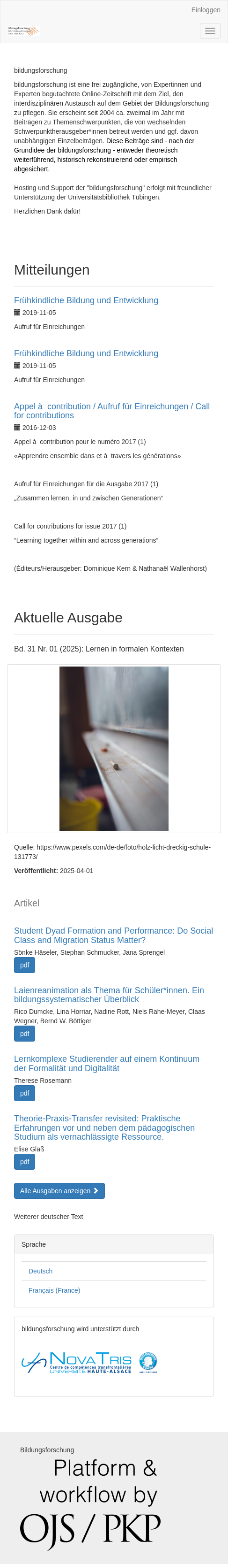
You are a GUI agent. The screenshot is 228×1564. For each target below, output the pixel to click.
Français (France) (54, 1290)
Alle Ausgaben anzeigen (59, 1191)
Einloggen (206, 10)
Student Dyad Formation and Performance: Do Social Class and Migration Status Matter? (113, 935)
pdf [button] (24, 965)
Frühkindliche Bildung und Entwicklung (86, 300)
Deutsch (40, 1271)
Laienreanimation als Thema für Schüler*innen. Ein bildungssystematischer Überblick (109, 995)
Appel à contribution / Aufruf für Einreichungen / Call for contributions (112, 411)
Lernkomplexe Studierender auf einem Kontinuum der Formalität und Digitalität (106, 1063)
